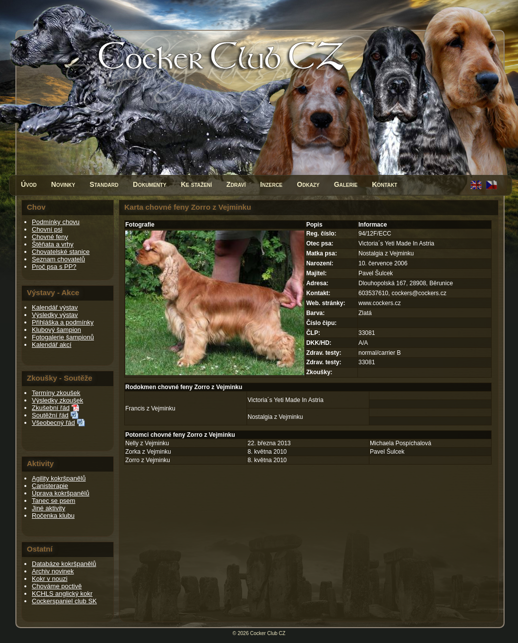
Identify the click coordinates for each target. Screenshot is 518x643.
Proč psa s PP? (54, 266)
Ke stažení (196, 184)
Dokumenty (149, 184)
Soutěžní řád (50, 415)
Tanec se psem (53, 500)
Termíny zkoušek (56, 393)
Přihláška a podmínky (62, 322)
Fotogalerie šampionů (63, 337)
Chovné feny (50, 237)
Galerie (346, 184)
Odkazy (308, 184)
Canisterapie (50, 485)
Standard (103, 184)
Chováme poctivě (57, 586)
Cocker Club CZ (267, 633)
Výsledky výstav (55, 315)
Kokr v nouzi (50, 578)
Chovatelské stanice (60, 251)
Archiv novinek (53, 571)
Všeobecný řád (53, 422)
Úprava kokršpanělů (60, 493)
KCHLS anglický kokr (62, 593)
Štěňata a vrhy (53, 244)
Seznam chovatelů (58, 259)
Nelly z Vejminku (147, 443)
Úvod (29, 184)
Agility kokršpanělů (59, 478)
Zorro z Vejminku (147, 460)
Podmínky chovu (56, 222)
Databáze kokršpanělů (64, 563)
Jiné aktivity (48, 508)
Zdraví (236, 184)
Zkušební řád (51, 407)
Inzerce (271, 184)
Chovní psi (47, 229)
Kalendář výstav (55, 307)
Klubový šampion (56, 329)
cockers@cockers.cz (419, 293)
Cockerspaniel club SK (64, 601)
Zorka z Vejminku (148, 451)
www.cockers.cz (379, 303)
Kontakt (384, 184)
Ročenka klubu (53, 515)
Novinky (63, 184)
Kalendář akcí (52, 344)
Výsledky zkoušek (57, 400)
